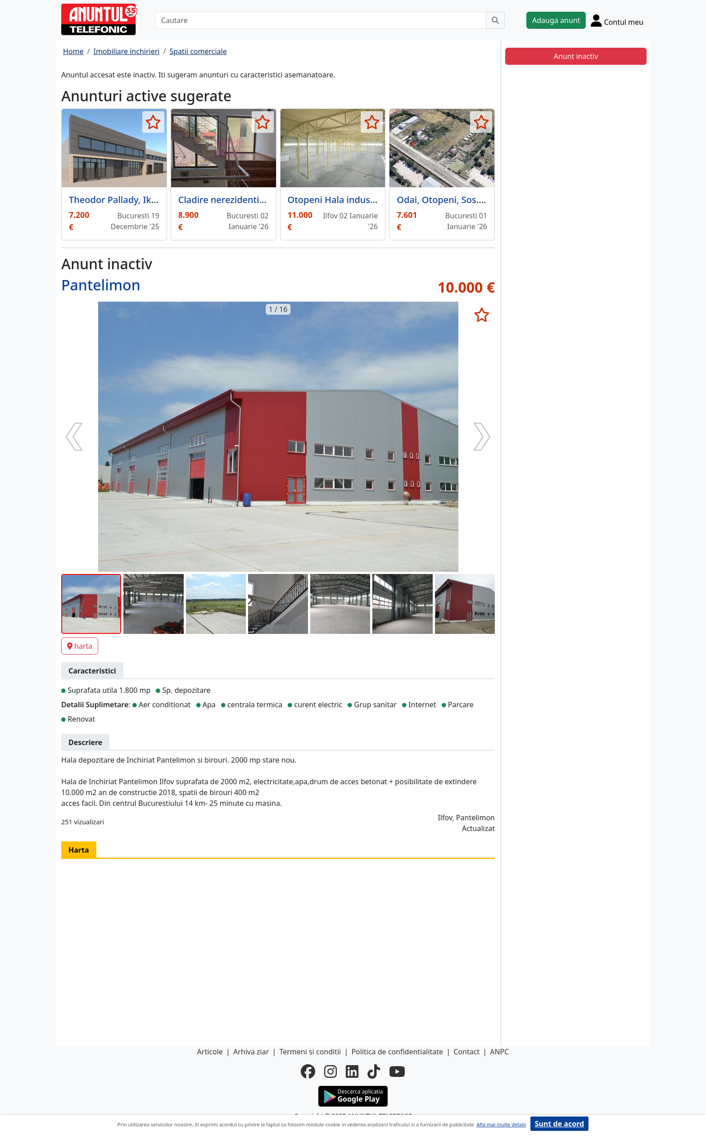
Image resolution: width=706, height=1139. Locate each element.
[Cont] (617, 20)
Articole (210, 1052)
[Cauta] (495, 20)
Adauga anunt (556, 20)
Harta (78, 850)
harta (79, 646)
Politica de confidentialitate (397, 1052)
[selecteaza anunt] (153, 122)
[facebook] (308, 1071)
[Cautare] (320, 20)
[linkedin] (352, 1071)
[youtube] (397, 1071)
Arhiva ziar (251, 1052)
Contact (466, 1052)
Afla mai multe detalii (500, 1124)
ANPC (499, 1052)
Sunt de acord (559, 1124)
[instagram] (330, 1071)
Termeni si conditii (310, 1052)
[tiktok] (373, 1071)
